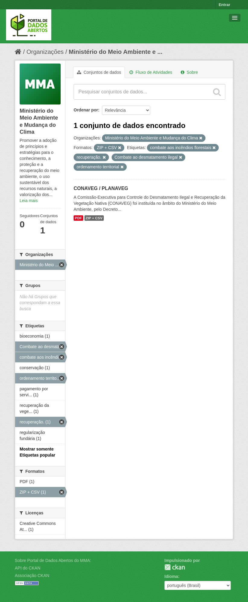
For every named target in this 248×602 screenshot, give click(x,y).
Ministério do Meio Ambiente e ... (115, 51)
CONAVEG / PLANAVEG (101, 188)
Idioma (171, 576)
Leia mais (29, 200)
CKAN (174, 567)
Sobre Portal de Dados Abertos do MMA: (53, 560)
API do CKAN (27, 568)
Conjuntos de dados (99, 72)
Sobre (189, 72)
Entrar (224, 4)
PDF (78, 218)
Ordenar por (86, 110)
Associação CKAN (32, 575)
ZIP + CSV (94, 218)
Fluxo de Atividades (150, 72)
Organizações (45, 51)
